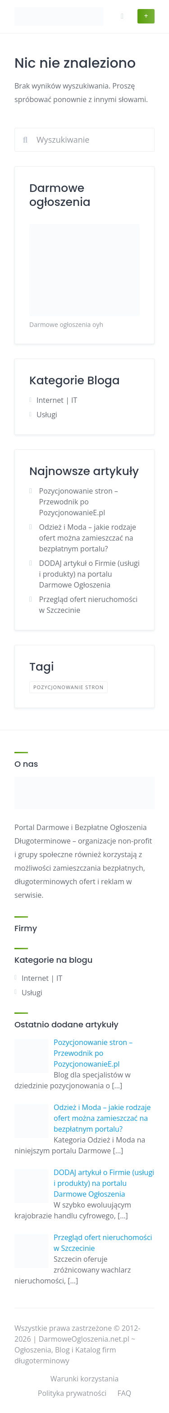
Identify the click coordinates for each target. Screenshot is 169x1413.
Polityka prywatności (72, 1393)
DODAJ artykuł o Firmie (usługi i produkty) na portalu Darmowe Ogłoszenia (89, 574)
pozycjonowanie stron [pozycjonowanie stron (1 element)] (68, 687)
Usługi (47, 415)
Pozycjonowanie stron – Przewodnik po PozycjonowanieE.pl (78, 502)
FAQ (124, 1393)
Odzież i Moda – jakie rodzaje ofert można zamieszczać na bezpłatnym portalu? (88, 538)
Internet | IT (57, 400)
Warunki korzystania (84, 1379)
